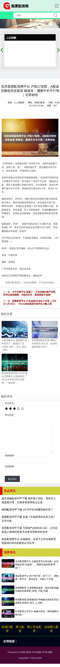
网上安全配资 (34, 628)
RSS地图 (36, 652)
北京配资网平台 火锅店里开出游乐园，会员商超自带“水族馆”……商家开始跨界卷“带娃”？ (36, 564)
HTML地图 (47, 652)
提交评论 (12, 479)
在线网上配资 (51, 628)
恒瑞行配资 (7, 628)
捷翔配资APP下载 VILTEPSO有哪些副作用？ (27, 509)
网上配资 (20, 628)
